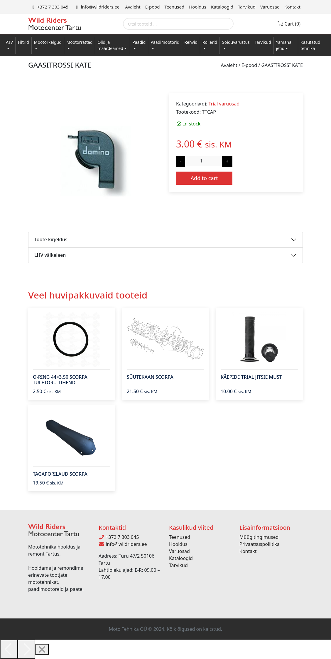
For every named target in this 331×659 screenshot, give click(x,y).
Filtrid (23, 42)
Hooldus (197, 7)
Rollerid (209, 42)
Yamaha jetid (284, 45)
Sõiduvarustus (236, 42)
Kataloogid (222, 7)
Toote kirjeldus (50, 239)
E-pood (152, 7)
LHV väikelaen (50, 255)
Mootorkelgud (48, 42)
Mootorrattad (80, 42)
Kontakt (292, 7)
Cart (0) (288, 24)
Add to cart (204, 178)
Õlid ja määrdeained (110, 45)
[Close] (42, 649)
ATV (9, 42)
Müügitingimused (258, 537)
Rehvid (190, 42)
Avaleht (133, 7)
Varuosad (270, 7)
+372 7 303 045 (49, 7)
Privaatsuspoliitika (259, 544)
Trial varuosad (223, 103)
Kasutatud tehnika (310, 45)
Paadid (139, 42)
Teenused (175, 7)
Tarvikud (247, 7)
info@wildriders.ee (96, 7)
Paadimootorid (165, 42)
